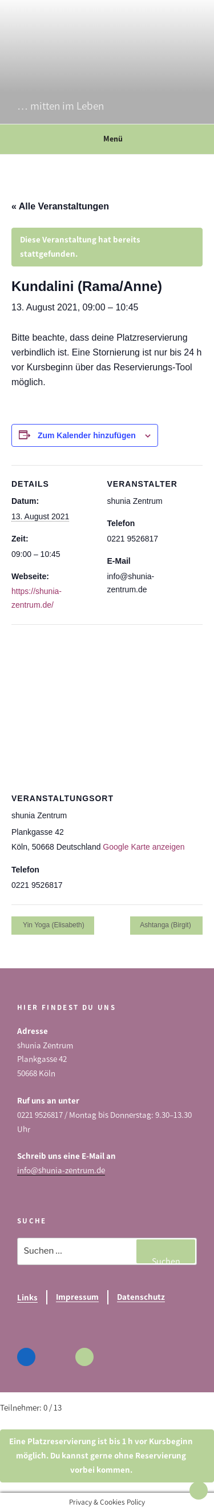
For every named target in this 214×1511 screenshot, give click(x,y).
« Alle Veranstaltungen (60, 206)
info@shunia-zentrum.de (61, 1170)
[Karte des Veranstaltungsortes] (107, 706)
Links (27, 1297)
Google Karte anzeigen (143, 846)
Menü (107, 139)
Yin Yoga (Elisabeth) (52, 925)
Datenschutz (141, 1297)
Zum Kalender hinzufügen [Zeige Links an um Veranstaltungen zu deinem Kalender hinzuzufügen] (87, 435)
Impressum (77, 1297)
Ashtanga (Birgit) (166, 925)
